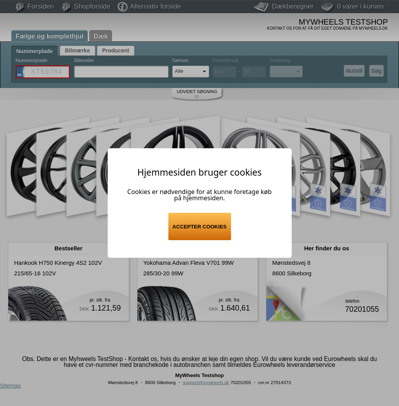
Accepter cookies (199, 227)
